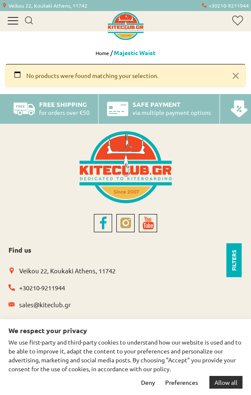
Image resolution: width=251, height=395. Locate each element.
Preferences (181, 382)
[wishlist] (237, 20)
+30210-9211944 (229, 5)
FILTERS (233, 260)
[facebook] (103, 223)
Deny (148, 382)
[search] (29, 21)
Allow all (225, 382)
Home (102, 53)
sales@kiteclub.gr (45, 304)
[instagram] (125, 223)
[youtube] (148, 223)
